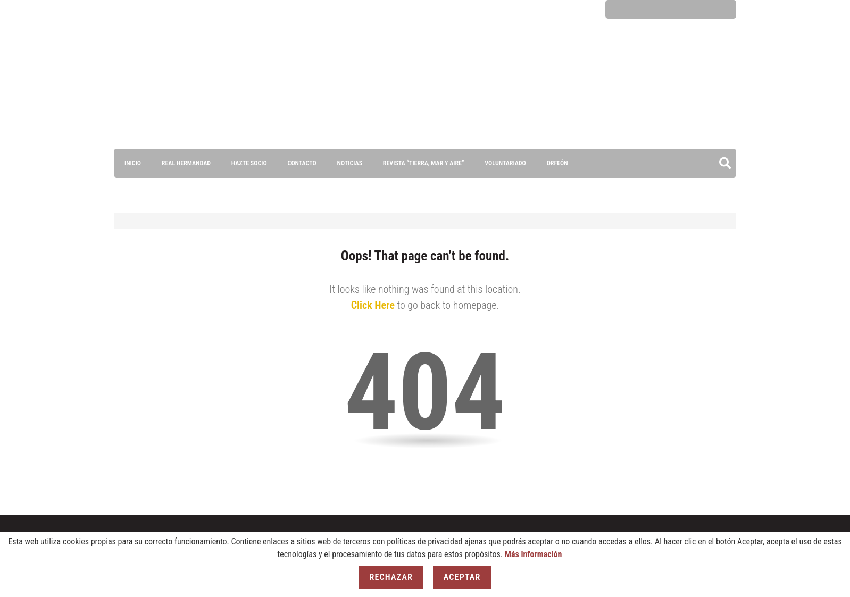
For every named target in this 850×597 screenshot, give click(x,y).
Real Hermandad (186, 163)
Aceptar (462, 577)
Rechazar (391, 577)
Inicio (132, 163)
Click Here (373, 305)
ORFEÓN (557, 163)
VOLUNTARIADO (505, 163)
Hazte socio (249, 163)
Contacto (301, 163)
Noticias (349, 163)
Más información (533, 554)
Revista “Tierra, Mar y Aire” (423, 163)
